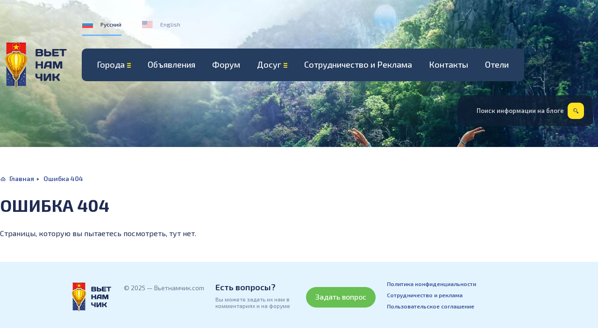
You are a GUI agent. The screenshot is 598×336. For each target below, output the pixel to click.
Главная (21, 178)
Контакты (448, 64)
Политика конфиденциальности (431, 283)
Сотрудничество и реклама (425, 295)
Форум (226, 64)
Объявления (171, 64)
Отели (497, 64)
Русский (110, 24)
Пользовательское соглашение (430, 306)
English (170, 24)
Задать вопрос (340, 296)
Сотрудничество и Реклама (358, 64)
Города (111, 64)
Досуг (269, 64)
